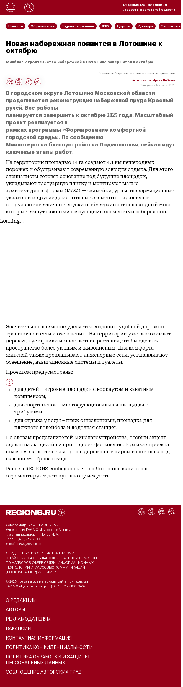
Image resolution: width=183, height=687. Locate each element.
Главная (107, 73)
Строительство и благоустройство (145, 73)
